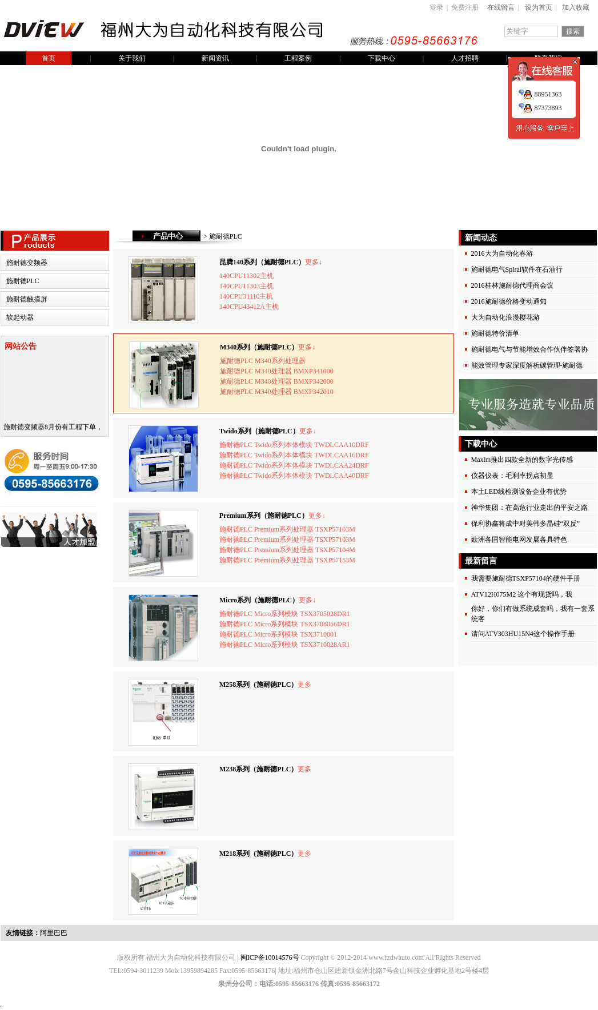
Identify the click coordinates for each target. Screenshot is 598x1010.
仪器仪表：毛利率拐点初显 (512, 476)
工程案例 (298, 58)
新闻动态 (480, 238)
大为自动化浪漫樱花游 (505, 317)
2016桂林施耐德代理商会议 (512, 285)
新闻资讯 (215, 58)
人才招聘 (465, 58)
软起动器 (20, 317)
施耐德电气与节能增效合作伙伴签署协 (529, 349)
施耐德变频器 (26, 263)
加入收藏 (575, 7)
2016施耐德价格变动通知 (509, 301)
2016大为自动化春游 (502, 253)
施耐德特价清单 (495, 333)
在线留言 (501, 7)
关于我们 (132, 58)
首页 (48, 58)
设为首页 (538, 7)
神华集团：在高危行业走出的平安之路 (529, 508)
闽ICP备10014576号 (269, 957)
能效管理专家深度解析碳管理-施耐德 (527, 365)
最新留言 (480, 561)
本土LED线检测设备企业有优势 (519, 492)
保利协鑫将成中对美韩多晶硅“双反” (525, 524)
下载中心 (381, 58)
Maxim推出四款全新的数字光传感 (522, 460)
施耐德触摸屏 (26, 299)
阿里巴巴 (53, 933)
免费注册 (465, 7)
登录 (436, 7)
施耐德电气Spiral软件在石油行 (517, 269)
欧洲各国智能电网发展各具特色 (519, 540)
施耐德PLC (22, 281)
